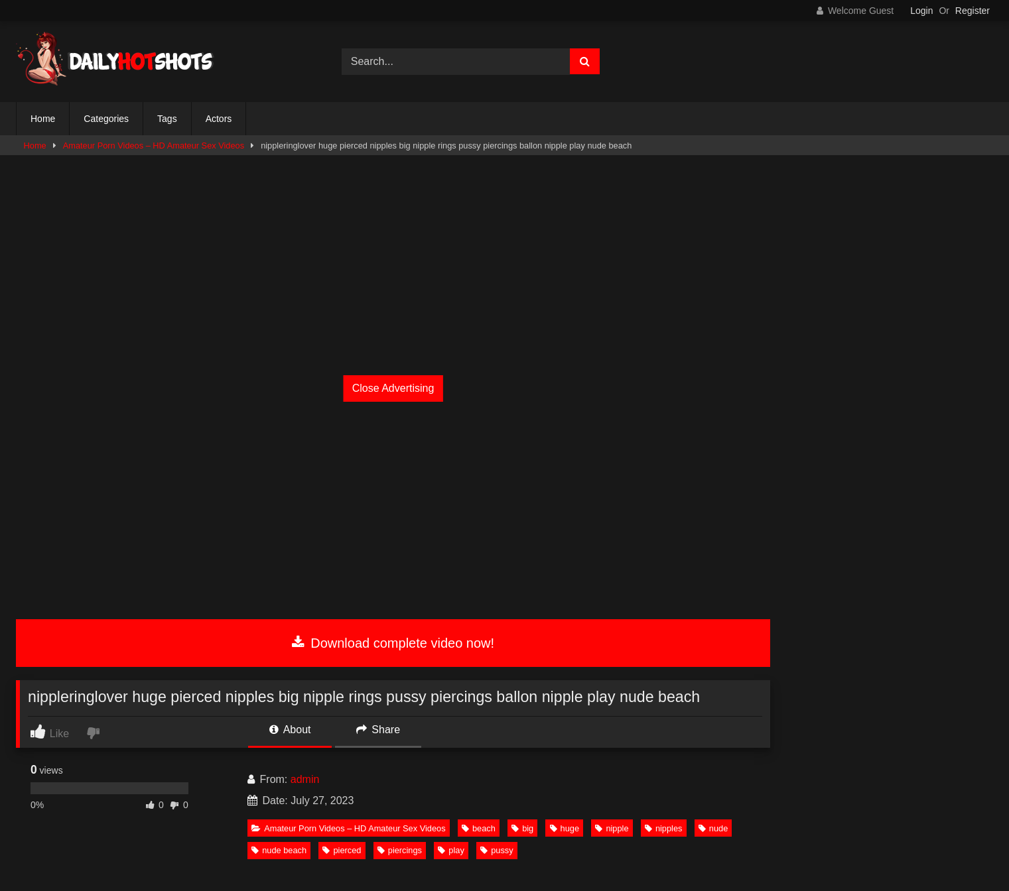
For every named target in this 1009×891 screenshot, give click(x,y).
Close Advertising (393, 388)
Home (43, 118)
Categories (106, 118)
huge (564, 828)
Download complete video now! (393, 643)
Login (921, 10)
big (522, 828)
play (451, 850)
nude (713, 828)
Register (972, 10)
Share (378, 729)
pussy (496, 850)
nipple (611, 828)
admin (305, 779)
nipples (664, 828)
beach (479, 828)
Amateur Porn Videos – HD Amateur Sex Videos (153, 145)
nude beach (278, 850)
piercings (399, 850)
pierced (341, 850)
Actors (219, 118)
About (289, 729)
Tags (167, 118)
